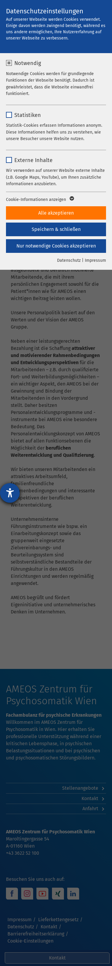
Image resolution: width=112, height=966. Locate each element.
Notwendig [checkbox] (27, 63)
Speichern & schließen (56, 229)
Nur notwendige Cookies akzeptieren (56, 246)
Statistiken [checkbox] (27, 115)
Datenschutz (69, 260)
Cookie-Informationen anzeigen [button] (39, 199)
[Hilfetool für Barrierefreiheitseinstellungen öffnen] (10, 493)
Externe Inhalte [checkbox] (33, 160)
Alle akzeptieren (56, 213)
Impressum (95, 260)
